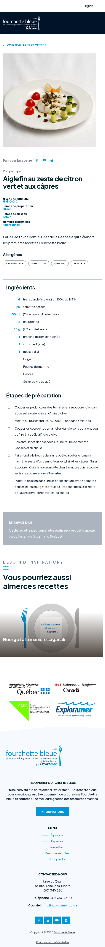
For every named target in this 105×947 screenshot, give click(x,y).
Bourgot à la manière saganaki (35, 638)
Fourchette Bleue (64, 932)
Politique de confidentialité (52, 942)
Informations (52, 811)
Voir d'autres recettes (24, 45)
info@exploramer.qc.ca (60, 905)
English (88, 6)
